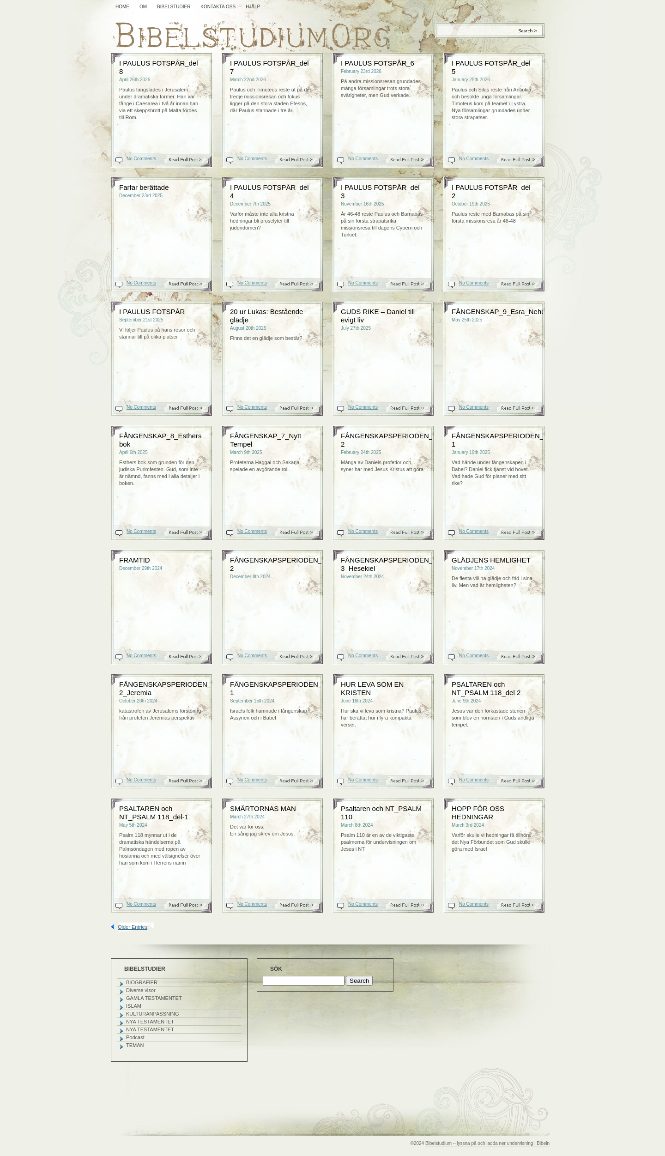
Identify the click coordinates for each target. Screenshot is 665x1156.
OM (143, 6)
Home (122, 6)
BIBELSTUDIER (173, 6)
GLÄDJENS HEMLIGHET (491, 560)
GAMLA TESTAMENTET (154, 998)
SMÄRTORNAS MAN (263, 808)
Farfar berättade (144, 187)
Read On (190, 159)
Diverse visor (141, 990)
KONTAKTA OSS (218, 6)
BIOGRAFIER (141, 982)
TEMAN (135, 1045)
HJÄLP (253, 6)
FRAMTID (134, 560)
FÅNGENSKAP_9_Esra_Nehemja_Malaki (516, 311)
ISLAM (133, 1006)
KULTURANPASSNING (152, 1014)
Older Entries (132, 927)
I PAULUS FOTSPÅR (152, 311)
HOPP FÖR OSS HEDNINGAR (478, 813)
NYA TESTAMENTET (150, 1021)
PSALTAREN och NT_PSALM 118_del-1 (153, 813)
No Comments (141, 158)
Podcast (135, 1037)
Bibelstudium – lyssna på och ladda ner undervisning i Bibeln (487, 1143)
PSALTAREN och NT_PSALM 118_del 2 (486, 688)
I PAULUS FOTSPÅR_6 (377, 63)
